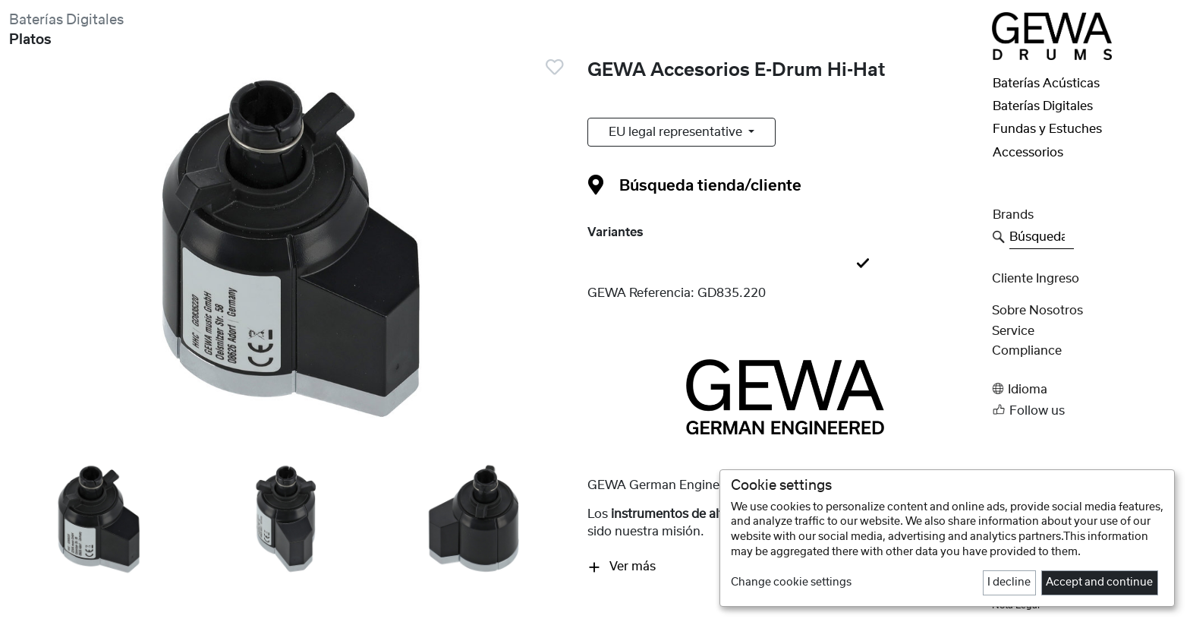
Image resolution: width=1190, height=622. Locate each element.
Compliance (1027, 351)
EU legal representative (677, 132)
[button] (1086, 389)
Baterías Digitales (66, 20)
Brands (1013, 215)
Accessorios (1028, 153)
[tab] (784, 264)
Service (1013, 331)
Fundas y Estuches (1047, 129)
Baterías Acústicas (1046, 83)
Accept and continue (1099, 582)
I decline (1009, 582)
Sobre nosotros (1037, 311)
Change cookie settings (791, 582)
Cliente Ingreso (1035, 279)
